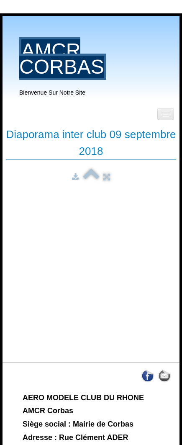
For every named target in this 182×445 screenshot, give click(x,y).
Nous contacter (90, 417)
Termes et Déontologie (91, 404)
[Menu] (165, 114)
